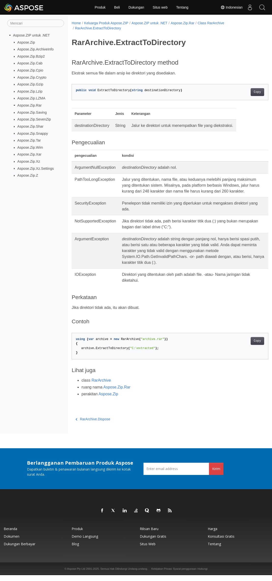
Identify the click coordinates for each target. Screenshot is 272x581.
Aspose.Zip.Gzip (30, 84)
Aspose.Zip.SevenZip (34, 119)
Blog (75, 549)
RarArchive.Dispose (93, 425)
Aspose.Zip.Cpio (30, 70)
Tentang (182, 7)
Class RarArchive (211, 23)
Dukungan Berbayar (19, 549)
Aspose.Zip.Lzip (29, 91)
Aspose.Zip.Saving (32, 112)
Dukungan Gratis (153, 542)
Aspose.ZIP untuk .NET (31, 35)
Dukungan (136, 7)
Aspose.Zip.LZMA (31, 98)
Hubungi (202, 574)
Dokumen (11, 542)
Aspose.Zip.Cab (29, 63)
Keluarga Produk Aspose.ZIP (106, 23)
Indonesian (231, 7)
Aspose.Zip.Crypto (31, 77)
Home (76, 23)
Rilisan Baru (149, 534)
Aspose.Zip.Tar (29, 140)
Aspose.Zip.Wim (30, 147)
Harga (212, 534)
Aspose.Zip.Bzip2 (31, 56)
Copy (243, 92)
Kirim (216, 474)
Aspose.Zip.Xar (29, 154)
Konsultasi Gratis (221, 542)
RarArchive (101, 386)
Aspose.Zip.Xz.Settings (35, 168)
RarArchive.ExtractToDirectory (98, 28)
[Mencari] (35, 23)
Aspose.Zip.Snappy (32, 133)
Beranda (10, 534)
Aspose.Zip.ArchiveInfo (35, 49)
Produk (100, 7)
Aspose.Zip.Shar (30, 126)
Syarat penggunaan (184, 574)
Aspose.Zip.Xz (28, 161)
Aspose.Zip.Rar (29, 105)
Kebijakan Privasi (161, 574)
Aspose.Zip (26, 42)
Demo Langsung (85, 542)
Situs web (160, 7)
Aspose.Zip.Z (27, 175)
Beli (117, 7)
